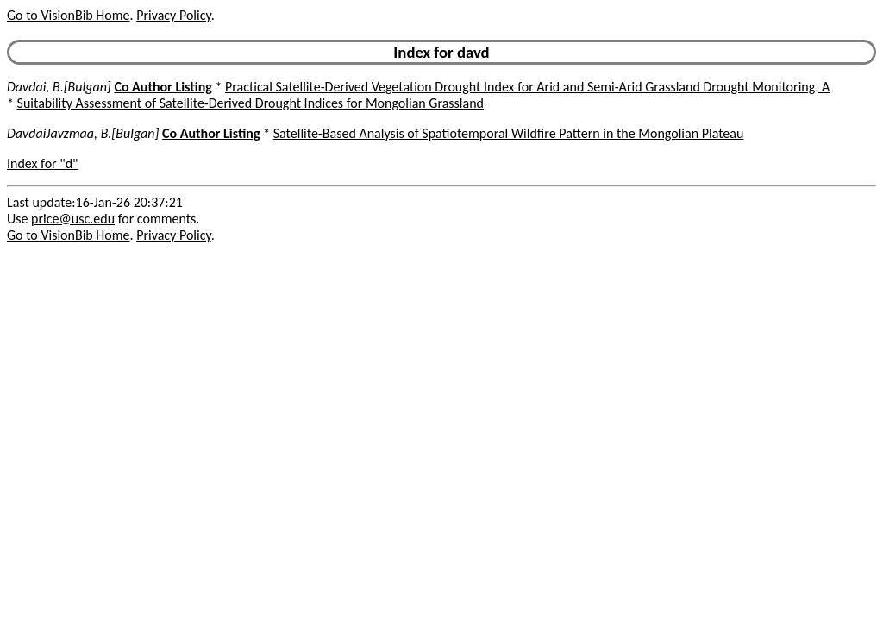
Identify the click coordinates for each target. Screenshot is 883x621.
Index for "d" (42, 163)
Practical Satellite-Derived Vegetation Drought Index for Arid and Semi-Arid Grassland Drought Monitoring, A (527, 86)
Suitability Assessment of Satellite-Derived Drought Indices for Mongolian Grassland (250, 103)
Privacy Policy (173, 15)
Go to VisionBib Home (68, 15)
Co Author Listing (162, 86)
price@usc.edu (73, 218)
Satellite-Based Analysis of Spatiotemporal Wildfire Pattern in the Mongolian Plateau (508, 133)
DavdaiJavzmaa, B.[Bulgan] (83, 133)
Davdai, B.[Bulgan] (59, 86)
